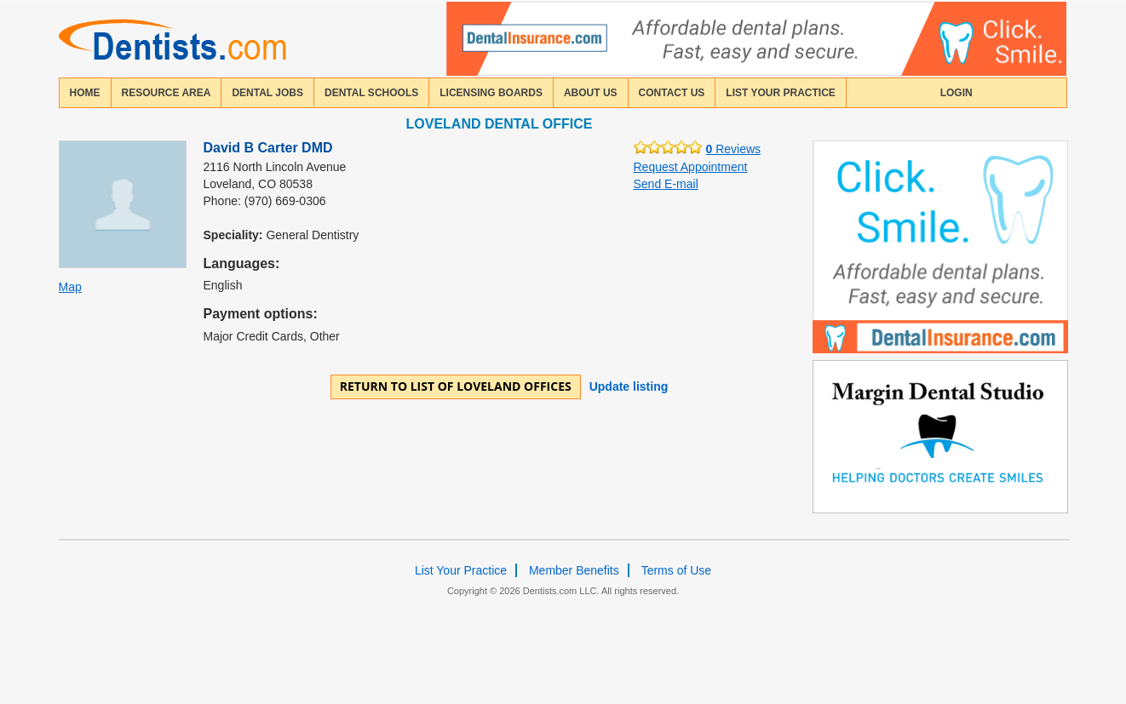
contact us (672, 93)
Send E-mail (666, 184)
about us (591, 93)
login (956, 93)
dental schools (371, 93)
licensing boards (491, 93)
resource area (166, 93)
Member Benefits (574, 570)
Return (456, 386)
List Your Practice (780, 93)
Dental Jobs (267, 93)
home (85, 93)
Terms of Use (676, 570)
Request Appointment (691, 167)
